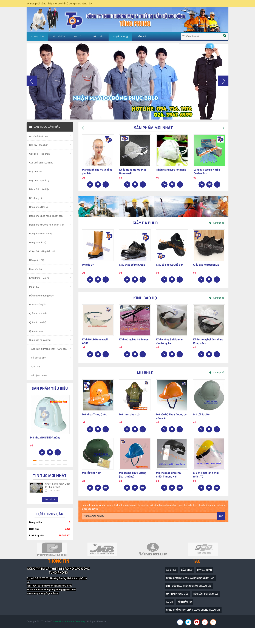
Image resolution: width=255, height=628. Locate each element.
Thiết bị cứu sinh (49, 357)
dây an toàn (204, 570)
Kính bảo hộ (49, 268)
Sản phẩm (59, 36)
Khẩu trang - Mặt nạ (49, 277)
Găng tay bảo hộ (49, 242)
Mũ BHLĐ (49, 286)
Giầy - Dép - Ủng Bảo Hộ (49, 251)
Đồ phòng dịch (49, 197)
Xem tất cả (49, 499)
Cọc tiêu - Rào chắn (49, 153)
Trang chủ (37, 36)
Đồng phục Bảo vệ (49, 206)
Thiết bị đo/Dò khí (49, 375)
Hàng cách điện (49, 260)
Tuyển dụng (120, 36)
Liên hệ (141, 36)
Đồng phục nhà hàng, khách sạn (49, 215)
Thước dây (49, 366)
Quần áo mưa (49, 330)
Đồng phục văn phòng (49, 233)
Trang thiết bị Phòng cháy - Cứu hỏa (49, 348)
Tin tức (78, 36)
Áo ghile (171, 570)
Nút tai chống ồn (49, 304)
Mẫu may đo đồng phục (49, 295)
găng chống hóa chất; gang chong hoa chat (193, 610)
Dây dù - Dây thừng (49, 180)
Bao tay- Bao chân (49, 144)
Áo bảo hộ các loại (49, 135)
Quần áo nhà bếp (49, 313)
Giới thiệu (98, 36)
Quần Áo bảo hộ (49, 322)
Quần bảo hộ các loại (49, 339)
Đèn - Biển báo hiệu (49, 189)
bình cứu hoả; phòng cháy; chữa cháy (188, 586)
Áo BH (169, 602)
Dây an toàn (49, 171)
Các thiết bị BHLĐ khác (49, 162)
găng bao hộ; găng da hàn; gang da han (190, 578)
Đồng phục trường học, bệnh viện (49, 224)
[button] (32, 98)
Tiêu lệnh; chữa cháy (205, 594)
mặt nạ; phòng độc (177, 594)
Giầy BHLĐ (186, 570)
